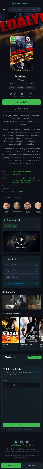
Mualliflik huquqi (15, 445)
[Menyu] (4, 9)
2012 (11, 83)
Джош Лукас (28, 178)
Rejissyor (17, 198)
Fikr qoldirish (34, 357)
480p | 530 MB (10, 226)
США (17, 83)
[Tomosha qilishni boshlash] (21, 241)
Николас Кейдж (17, 178)
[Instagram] (21, 442)
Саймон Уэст (16, 175)
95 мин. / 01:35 (28, 83)
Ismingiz (6, 380)
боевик (12, 87)
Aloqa (25, 445)
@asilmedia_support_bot (21, 457)
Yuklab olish (21, 109)
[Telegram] (16, 442)
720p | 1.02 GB (24, 226)
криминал (30, 87)
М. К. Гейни (16, 182)
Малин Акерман (25, 180)
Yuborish (21, 425)
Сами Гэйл (35, 180)
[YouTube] (27, 442)
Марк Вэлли (25, 182)
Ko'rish (11, 465)
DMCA (31, 445)
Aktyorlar (7, 198)
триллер (20, 87)
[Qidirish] (39, 9)
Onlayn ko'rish (21, 102)
